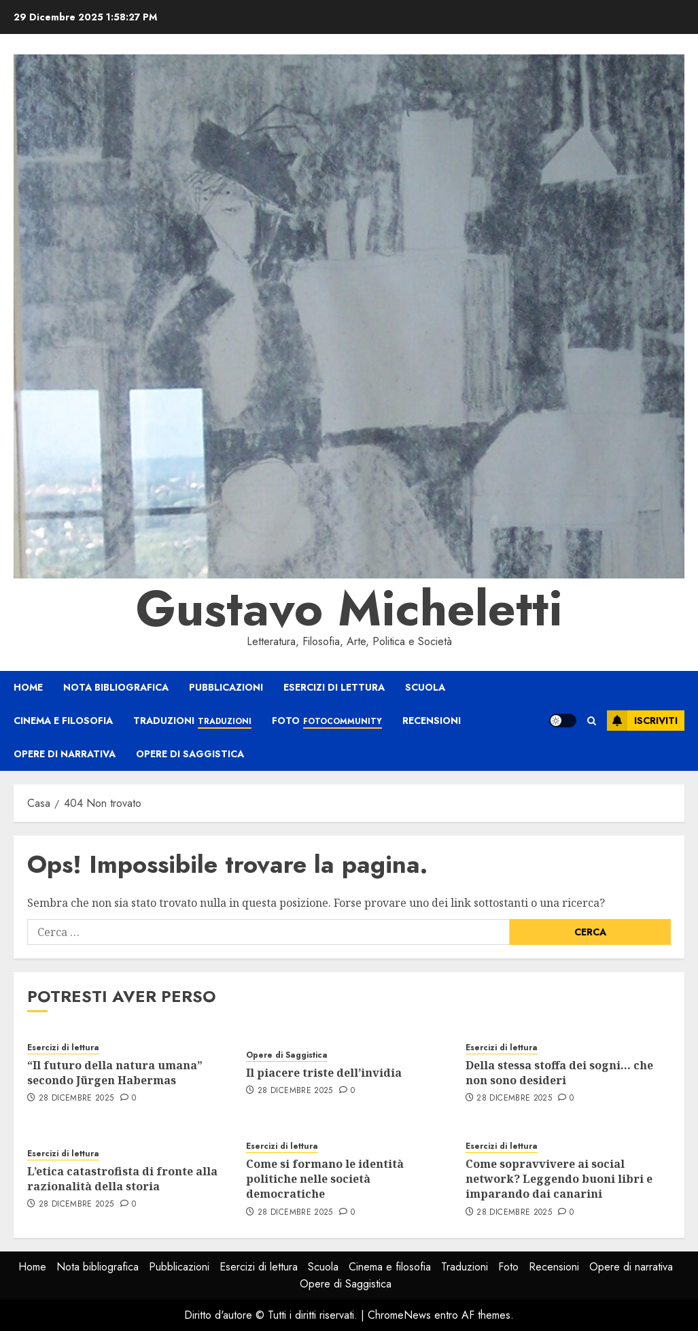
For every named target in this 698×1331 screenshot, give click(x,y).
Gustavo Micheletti (349, 608)
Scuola (425, 687)
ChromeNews (399, 1315)
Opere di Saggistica (190, 754)
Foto (327, 721)
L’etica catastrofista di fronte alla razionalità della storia (122, 1179)
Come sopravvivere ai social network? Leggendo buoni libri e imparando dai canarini (559, 1179)
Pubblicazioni (226, 687)
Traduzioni (192, 721)
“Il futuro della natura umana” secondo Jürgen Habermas (115, 1073)
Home (28, 687)
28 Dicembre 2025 (76, 1098)
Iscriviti (642, 720)
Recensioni (431, 720)
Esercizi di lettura (334, 687)
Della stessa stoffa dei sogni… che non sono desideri (559, 1073)
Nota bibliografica (116, 687)
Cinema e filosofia (63, 720)
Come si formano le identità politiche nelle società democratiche (325, 1179)
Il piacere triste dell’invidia (324, 1072)
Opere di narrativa (65, 754)
